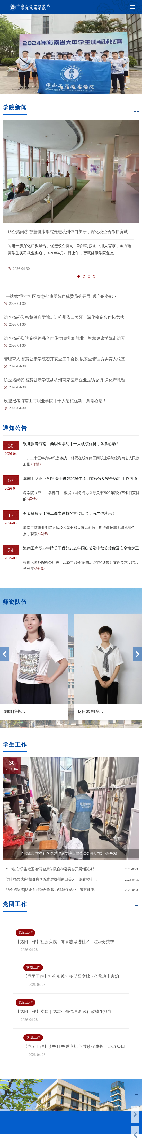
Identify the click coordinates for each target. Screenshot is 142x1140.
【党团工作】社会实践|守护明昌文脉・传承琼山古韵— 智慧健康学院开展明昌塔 (73, 977)
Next (137, 654)
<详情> (36, 464)
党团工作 (25, 932)
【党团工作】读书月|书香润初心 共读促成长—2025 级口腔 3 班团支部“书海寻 (74, 1047)
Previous (4, 654)
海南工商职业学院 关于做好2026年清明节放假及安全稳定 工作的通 (80, 479)
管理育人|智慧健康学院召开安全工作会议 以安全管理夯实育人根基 (64, 359)
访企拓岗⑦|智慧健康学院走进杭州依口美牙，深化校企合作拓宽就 (64, 317)
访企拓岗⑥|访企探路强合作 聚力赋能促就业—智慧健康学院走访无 (64, 338)
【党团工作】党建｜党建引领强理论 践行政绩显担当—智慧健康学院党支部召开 (66, 1012)
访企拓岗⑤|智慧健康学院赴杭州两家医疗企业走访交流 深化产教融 (64, 380)
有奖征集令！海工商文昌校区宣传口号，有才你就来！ (69, 513)
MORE (136, 109)
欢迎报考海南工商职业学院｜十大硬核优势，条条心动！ (55, 401)
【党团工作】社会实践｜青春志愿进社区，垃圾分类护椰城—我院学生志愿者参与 (65, 942)
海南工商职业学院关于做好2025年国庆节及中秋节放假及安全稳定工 (81, 548)
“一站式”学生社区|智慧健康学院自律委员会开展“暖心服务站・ (60, 296)
